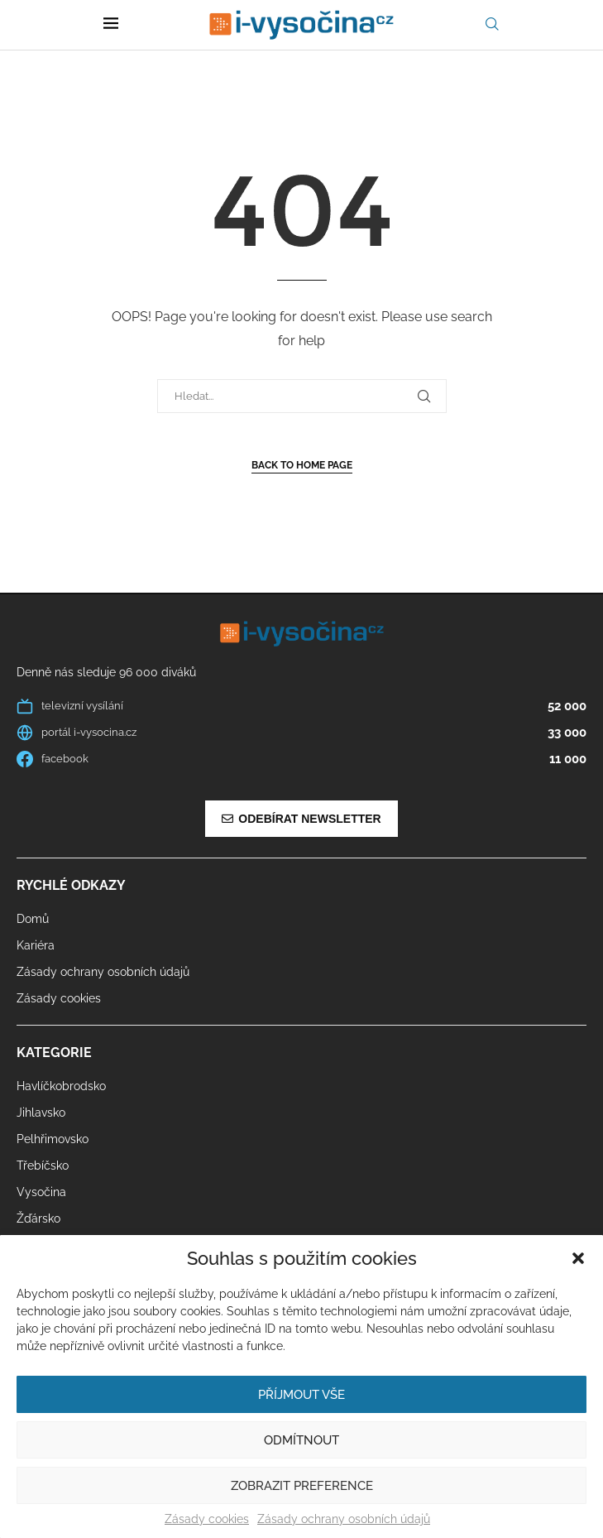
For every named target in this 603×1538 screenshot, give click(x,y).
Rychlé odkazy (71, 885)
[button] (578, 1258)
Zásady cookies (207, 1519)
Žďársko (38, 1218)
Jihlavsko (41, 1112)
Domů (33, 919)
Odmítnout (301, 1440)
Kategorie (54, 1053)
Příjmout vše (301, 1394)
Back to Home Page (301, 465)
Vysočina (41, 1192)
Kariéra (36, 945)
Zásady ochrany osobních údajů (343, 1519)
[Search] (492, 24)
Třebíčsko (43, 1165)
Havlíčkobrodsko (61, 1086)
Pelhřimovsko (53, 1139)
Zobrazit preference (302, 1485)
